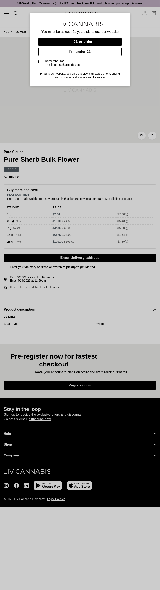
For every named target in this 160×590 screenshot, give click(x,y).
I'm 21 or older (80, 41)
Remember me (62, 62)
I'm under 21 (80, 51)
